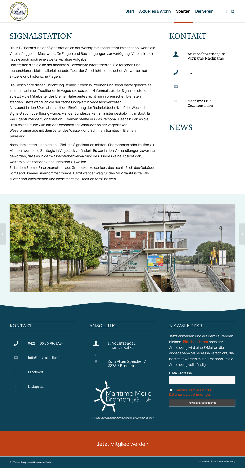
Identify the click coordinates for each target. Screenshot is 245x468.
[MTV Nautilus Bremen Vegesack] (34, 11)
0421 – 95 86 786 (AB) (45, 343)
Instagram (36, 386)
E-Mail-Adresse (180, 373)
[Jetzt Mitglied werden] (122, 444)
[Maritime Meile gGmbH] (122, 396)
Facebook (35, 372)
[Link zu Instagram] (232, 11)
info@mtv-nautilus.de (45, 358)
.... (189, 87)
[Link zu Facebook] (227, 11)
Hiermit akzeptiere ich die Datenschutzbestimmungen (190, 392)
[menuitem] (130, 11)
